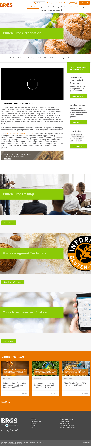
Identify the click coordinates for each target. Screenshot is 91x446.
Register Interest (78, 146)
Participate (50, 3)
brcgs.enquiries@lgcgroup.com (15, 443)
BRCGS (33, 419)
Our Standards (32, 7)
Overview (4, 58)
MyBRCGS (71, 3)
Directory (80, 7)
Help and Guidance (50, 58)
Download (75, 122)
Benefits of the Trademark (13, 282)
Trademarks (21, 58)
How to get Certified (34, 58)
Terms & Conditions (66, 419)
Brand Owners (71, 7)
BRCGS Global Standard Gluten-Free (19, 134)
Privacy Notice (65, 421)
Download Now (77, 96)
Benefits (12, 58)
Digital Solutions (45, 7)
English (39, 3)
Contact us (60, 3)
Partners (43, 10)
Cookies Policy (65, 423)
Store (58, 10)
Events (63, 7)
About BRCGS (20, 7)
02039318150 (4, 443)
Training (56, 7)
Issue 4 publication (64, 58)
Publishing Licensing (67, 425)
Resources (51, 10)
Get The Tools (8, 341)
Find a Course (9, 223)
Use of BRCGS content (68, 427)
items (83, 3)
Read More (5, 402)
